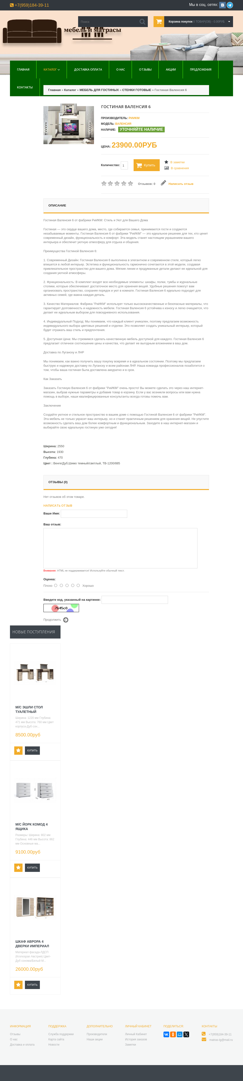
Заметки (130, 1044)
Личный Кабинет (136, 1034)
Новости (53, 1044)
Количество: (114, 165)
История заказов (136, 1039)
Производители (97, 1034)
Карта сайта (56, 1039)
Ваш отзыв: (52, 524)
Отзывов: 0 (146, 184)
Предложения (200, 69)
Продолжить (55, 620)
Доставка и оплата (22, 1044)
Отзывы (145, 69)
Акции (171, 69)
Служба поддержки (61, 1034)
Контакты (25, 87)
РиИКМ (134, 118)
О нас (120, 69)
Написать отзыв (177, 184)
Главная (23, 69)
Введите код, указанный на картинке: (72, 599)
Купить (145, 165)
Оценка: (49, 579)
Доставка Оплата (88, 69)
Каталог (50, 69)
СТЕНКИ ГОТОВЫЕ (136, 90)
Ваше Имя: (51, 513)
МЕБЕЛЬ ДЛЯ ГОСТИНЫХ (99, 90)
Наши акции (95, 1039)
